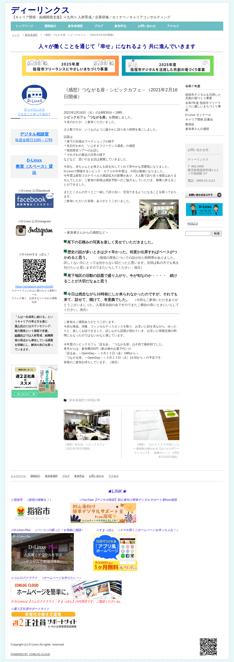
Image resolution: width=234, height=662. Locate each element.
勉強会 (189, 124)
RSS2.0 (193, 223)
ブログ (98, 26)
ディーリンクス (40, 10)
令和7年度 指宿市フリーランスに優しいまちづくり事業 (203, 106)
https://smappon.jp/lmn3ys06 (34, 286)
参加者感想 (75, 26)
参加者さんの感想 (197, 129)
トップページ (24, 26)
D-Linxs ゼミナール (198, 115)
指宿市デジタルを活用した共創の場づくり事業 (203, 96)
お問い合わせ (147, 26)
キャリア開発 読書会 (199, 119)
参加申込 (120, 26)
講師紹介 (50, 26)
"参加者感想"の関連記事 (84, 400)
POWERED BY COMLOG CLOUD (30, 654)
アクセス (173, 26)
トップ (15, 34)
